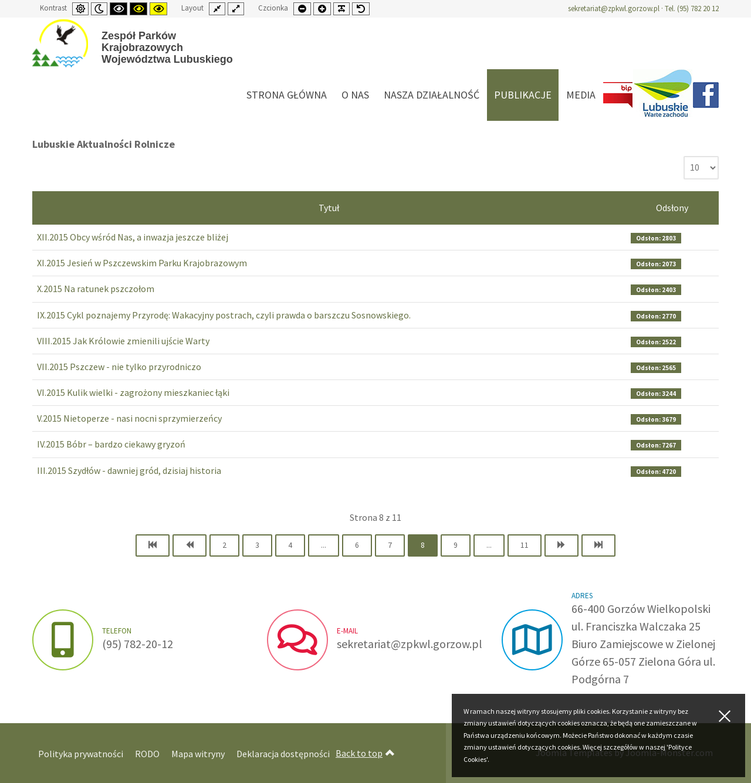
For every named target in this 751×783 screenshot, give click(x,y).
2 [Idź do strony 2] (224, 545)
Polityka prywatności (80, 754)
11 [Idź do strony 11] (524, 545)
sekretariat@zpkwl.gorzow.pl (613, 8)
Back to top (365, 753)
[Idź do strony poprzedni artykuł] (189, 545)
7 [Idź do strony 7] (390, 545)
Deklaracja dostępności (283, 754)
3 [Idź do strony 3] (257, 545)
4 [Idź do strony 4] (290, 545)
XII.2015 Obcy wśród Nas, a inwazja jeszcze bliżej (132, 237)
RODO (147, 754)
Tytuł (329, 207)
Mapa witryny (198, 754)
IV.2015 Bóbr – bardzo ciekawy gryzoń (111, 444)
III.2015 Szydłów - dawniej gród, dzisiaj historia (129, 470)
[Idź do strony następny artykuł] (561, 545)
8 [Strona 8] (423, 545)
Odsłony (672, 207)
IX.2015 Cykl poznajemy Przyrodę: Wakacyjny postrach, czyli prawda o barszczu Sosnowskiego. (224, 315)
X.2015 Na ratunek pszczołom (95, 288)
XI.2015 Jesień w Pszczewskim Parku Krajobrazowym (142, 263)
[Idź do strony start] (153, 545)
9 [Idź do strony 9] (456, 545)
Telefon (116, 631)
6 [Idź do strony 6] (357, 545)
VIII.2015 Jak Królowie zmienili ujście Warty (123, 341)
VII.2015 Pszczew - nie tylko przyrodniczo (119, 366)
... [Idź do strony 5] (323, 545)
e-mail (347, 631)
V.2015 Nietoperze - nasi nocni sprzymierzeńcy (129, 418)
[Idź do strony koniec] (598, 545)
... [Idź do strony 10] (489, 545)
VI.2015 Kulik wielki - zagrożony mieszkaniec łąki (133, 392)
